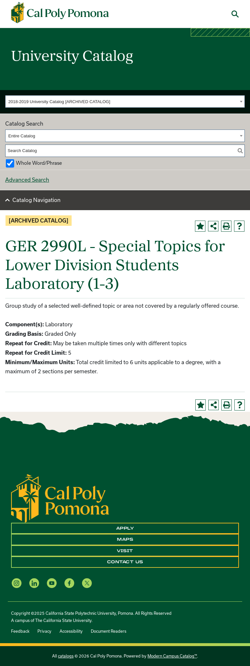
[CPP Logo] (60, 498)
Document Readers (108, 631)
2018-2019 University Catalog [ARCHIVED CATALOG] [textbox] (59, 101)
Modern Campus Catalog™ (172, 656)
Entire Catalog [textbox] (21, 135)
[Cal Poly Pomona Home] (60, 12)
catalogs (66, 656)
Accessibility (71, 631)
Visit (125, 551)
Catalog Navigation (36, 200)
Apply (125, 528)
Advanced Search (27, 180)
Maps (125, 539)
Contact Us (125, 562)
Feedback (20, 631)
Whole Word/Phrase (39, 163)
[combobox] (125, 101)
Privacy (44, 631)
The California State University (63, 620)
